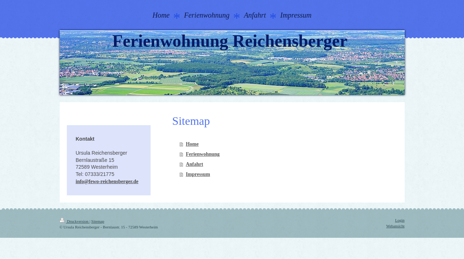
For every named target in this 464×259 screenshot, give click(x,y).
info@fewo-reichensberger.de (107, 181)
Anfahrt (194, 164)
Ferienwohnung (203, 154)
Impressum (198, 174)
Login (399, 220)
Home (192, 144)
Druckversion (74, 221)
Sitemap (97, 221)
